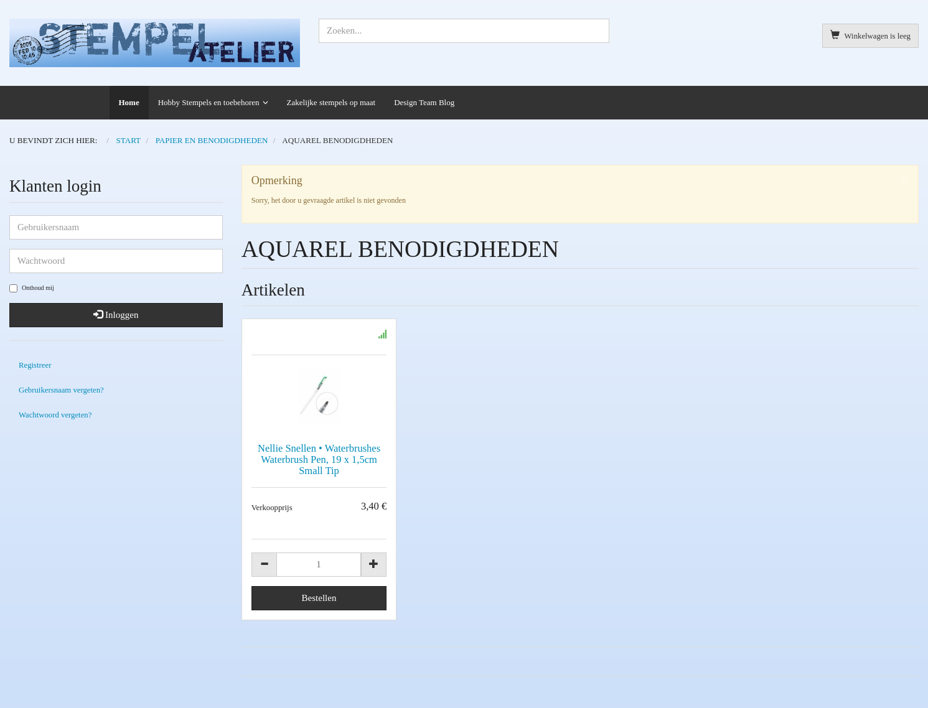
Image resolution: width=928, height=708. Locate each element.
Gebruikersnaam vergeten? (61, 390)
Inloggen (115, 315)
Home (129, 102)
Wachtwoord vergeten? (55, 415)
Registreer (35, 365)
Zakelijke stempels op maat (331, 102)
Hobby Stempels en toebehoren (209, 102)
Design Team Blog (424, 102)
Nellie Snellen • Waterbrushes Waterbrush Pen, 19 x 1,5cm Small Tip (319, 459)
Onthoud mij (31, 288)
